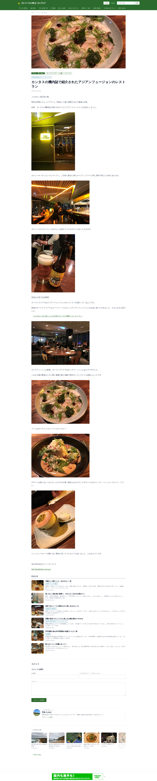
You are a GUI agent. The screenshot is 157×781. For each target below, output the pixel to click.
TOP (32, 13)
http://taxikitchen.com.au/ (41, 569)
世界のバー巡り (86, 8)
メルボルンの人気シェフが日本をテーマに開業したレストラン (57, 316)
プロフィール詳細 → (48, 717)
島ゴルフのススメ (73, 8)
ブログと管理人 (23, 8)
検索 (137, 3)
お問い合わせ (122, 8)
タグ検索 (52, 8)
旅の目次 (33, 8)
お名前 (33, 673)
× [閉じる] (104, 777)
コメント (34, 681)
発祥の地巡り (97, 8)
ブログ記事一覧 (43, 8)
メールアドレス (90, 673)
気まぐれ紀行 (62, 8)
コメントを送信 (39, 700)
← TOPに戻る (36, 755)
